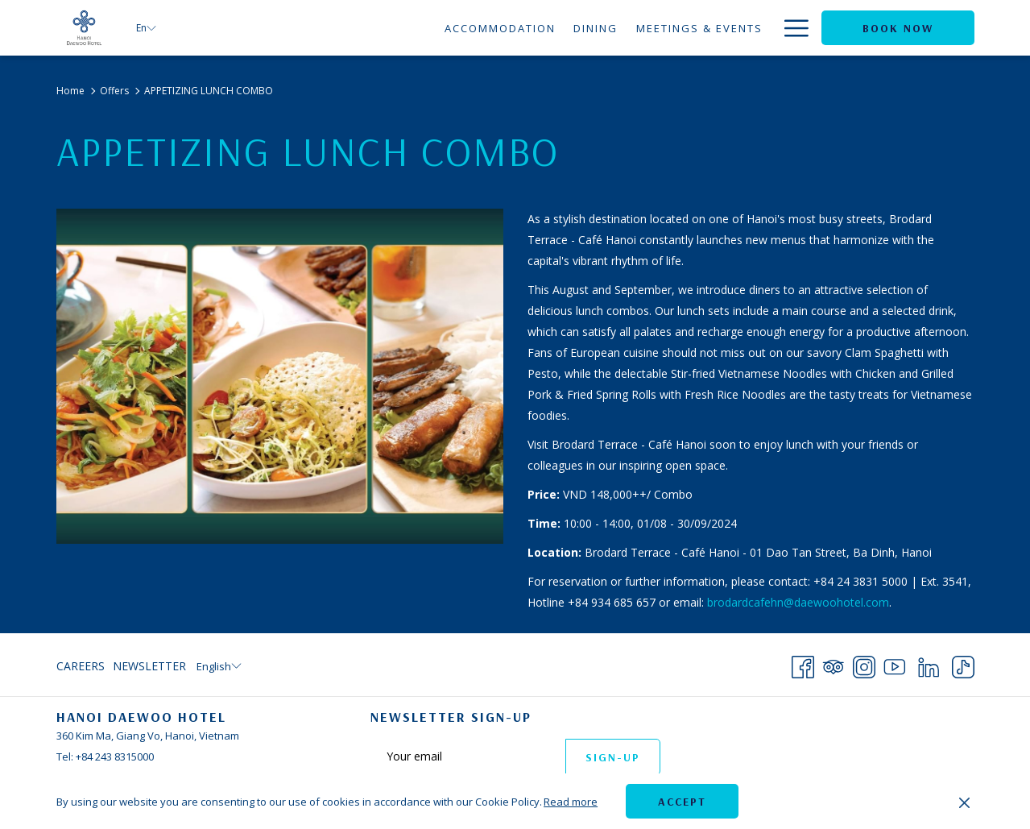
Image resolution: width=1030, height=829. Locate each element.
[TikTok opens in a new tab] (963, 664)
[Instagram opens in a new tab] (864, 664)
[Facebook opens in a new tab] (803, 664)
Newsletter (149, 666)
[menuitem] (82, 666)
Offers (114, 90)
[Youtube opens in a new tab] (894, 664)
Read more (571, 801)
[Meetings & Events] (550, 28)
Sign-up (612, 757)
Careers (80, 666)
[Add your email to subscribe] (467, 756)
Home (70, 90)
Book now (897, 28)
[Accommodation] (351, 28)
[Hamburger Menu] (790, 28)
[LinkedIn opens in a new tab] (928, 664)
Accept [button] (682, 801)
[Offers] (740, 28)
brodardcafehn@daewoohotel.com (798, 602)
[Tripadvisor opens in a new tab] (833, 664)
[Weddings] (665, 28)
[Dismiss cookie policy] (964, 801)
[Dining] (447, 28)
